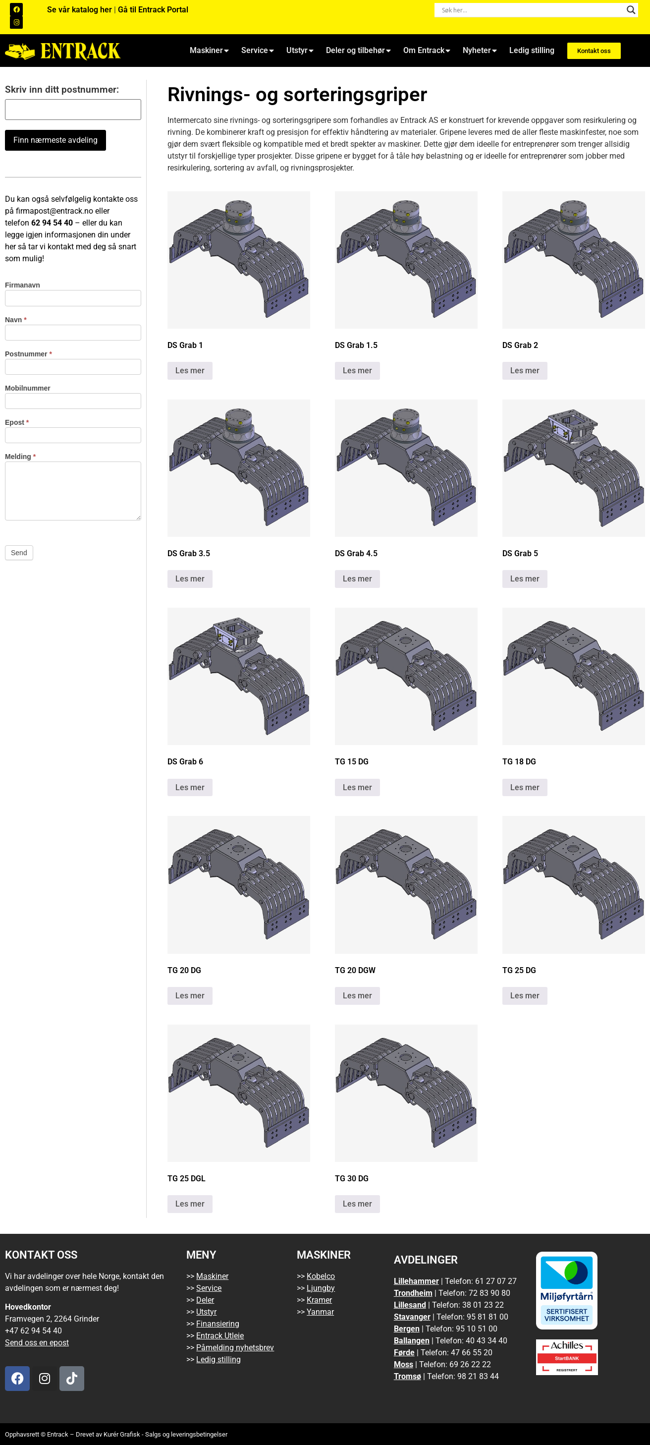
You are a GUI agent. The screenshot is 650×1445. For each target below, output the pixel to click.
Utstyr (300, 50)
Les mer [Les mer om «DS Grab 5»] (525, 578)
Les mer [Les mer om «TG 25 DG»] (525, 995)
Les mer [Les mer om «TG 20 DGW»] (357, 995)
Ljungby (321, 1288)
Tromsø (407, 1376)
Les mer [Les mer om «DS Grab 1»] (190, 370)
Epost (17, 422)
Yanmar (320, 1312)
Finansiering (217, 1324)
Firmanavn (22, 285)
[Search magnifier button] (631, 10)
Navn (16, 320)
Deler (205, 1300)
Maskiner (209, 50)
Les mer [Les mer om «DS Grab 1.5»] (357, 370)
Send (19, 553)
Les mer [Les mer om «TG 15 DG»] (357, 787)
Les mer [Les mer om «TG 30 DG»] (357, 1204)
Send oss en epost (37, 1342)
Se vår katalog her (80, 9)
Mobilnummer (28, 388)
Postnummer (28, 354)
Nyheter (480, 50)
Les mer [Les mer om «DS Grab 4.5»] (357, 578)
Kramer (319, 1300)
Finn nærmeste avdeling (55, 140)
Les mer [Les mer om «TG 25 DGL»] (190, 1204)
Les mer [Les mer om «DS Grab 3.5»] (190, 578)
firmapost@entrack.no (54, 211)
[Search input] (532, 10)
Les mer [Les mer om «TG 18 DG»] (525, 787)
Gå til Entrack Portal (153, 9)
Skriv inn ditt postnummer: (62, 89)
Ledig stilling (531, 50)
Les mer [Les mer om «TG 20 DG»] (190, 995)
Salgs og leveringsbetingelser (186, 1434)
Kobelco (321, 1276)
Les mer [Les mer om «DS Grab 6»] (190, 787)
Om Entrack (426, 50)
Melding (20, 457)
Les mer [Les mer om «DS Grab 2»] (525, 370)
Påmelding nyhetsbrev (235, 1347)
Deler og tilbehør (358, 50)
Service (257, 50)
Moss (403, 1364)
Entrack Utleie (220, 1335)
